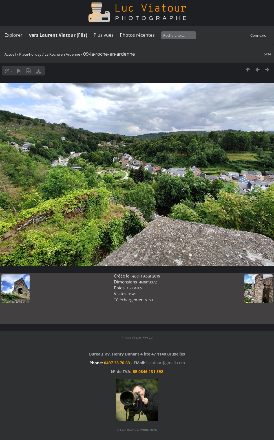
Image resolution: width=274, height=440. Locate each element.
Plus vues (104, 35)
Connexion (259, 35)
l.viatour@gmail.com (165, 362)
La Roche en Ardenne (62, 54)
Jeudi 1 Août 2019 (145, 276)
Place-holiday (30, 54)
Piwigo (147, 337)
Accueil (10, 54)
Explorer (14, 35)
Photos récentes (137, 35)
